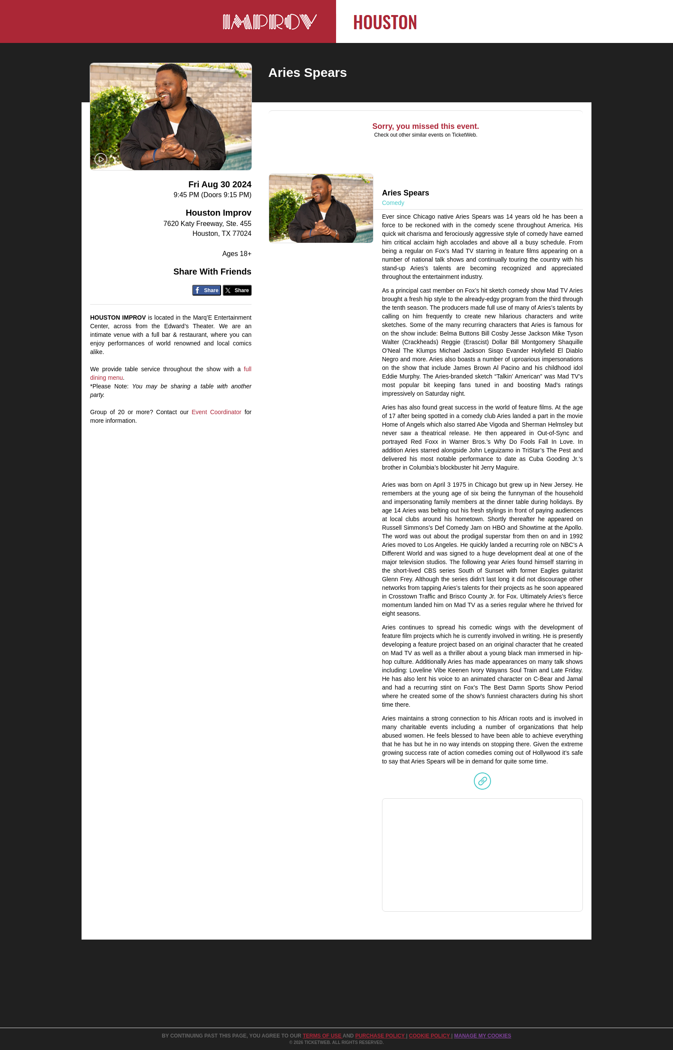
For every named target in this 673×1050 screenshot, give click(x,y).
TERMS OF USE (323, 1036)
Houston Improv (219, 212)
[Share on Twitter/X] (237, 290)
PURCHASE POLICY (380, 1036)
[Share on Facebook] (206, 290)
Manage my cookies (482, 1036)
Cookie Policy (430, 1036)
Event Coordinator (216, 412)
